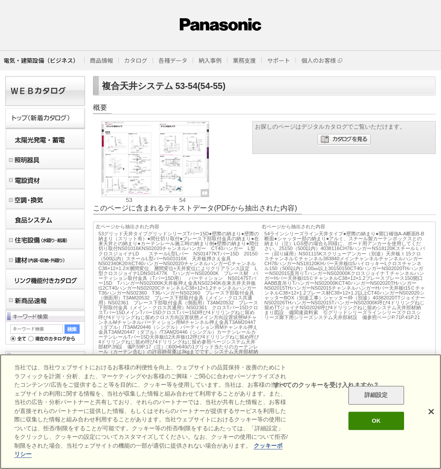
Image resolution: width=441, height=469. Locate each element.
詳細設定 (376, 395)
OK (376, 420)
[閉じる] (431, 411)
